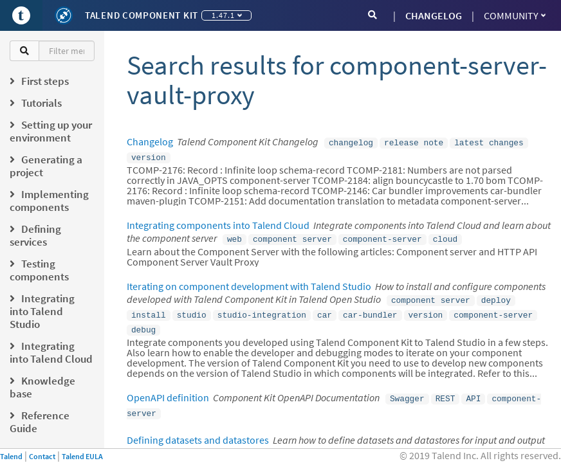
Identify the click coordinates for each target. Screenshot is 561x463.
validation (317, 443)
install (148, 309)
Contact (42, 456)
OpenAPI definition (168, 389)
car (324, 309)
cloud (445, 236)
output (403, 443)
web (234, 236)
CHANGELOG (433, 15)
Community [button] (515, 15)
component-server (382, 236)
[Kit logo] (63, 15)
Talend (11, 456)
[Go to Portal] (21, 15)
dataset (263, 443)
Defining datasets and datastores (198, 429)
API (473, 390)
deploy (496, 296)
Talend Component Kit (141, 15)
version (148, 155)
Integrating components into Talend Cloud (218, 222)
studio (192, 309)
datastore (213, 443)
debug (143, 323)
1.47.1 (227, 15)
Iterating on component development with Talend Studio (249, 282)
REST (445, 390)
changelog (351, 142)
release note (413, 142)
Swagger (407, 390)
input (365, 443)
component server (292, 236)
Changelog (150, 141)
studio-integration (261, 309)
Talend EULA (82, 456)
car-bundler (370, 309)
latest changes (489, 142)
